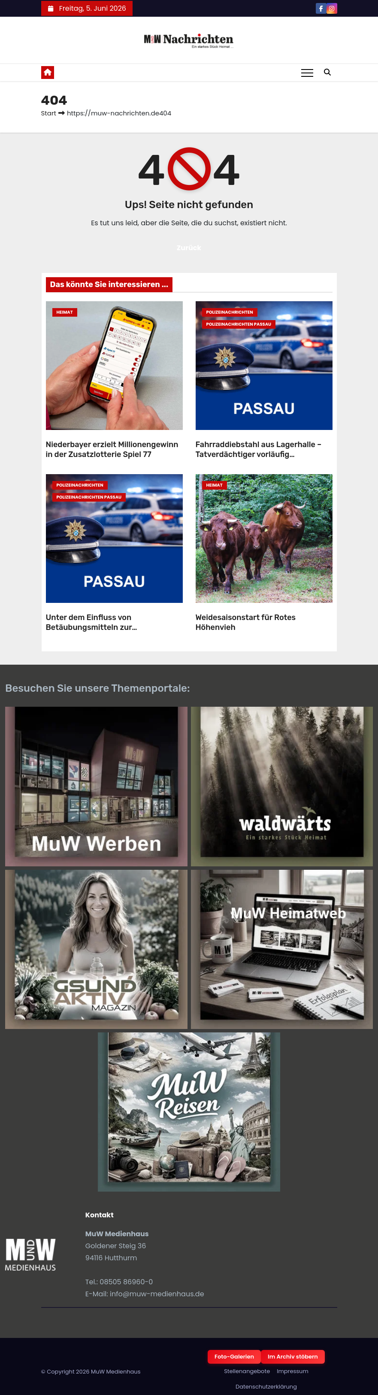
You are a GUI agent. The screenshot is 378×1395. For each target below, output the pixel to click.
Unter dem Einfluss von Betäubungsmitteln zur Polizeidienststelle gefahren (98, 627)
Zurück (189, 248)
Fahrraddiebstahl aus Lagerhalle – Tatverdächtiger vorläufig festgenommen (259, 454)
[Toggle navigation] (307, 72)
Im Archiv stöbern (293, 1357)
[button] (327, 72)
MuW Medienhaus (116, 1372)
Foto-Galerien (234, 1357)
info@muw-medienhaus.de (157, 1294)
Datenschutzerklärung (266, 1387)
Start (48, 113)
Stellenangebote (247, 1371)
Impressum (292, 1371)
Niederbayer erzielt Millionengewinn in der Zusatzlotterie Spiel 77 (112, 449)
